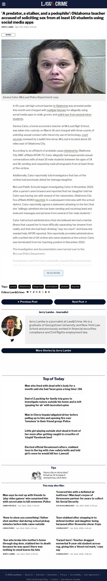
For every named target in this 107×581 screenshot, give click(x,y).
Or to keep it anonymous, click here (54, 476)
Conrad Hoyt (62, 528)
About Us (29, 575)
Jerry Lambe (7, 27)
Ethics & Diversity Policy (37, 579)
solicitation (52, 286)
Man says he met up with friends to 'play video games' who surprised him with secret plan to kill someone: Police (27, 498)
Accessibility (75, 575)
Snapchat (38, 286)
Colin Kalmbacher (65, 506)
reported (40, 200)
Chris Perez (8, 528)
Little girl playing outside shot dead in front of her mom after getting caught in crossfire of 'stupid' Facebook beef (53, 434)
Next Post (79, 301)
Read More (53, 273)
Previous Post (27, 301)
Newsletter (52, 575)
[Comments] (1, 30)
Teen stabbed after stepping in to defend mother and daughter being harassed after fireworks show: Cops (78, 521)
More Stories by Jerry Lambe (53, 350)
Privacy (63, 575)
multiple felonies (56, 110)
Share (8, 35)
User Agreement (91, 575)
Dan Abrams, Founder (70, 579)
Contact (54, 579)
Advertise (40, 575)
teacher (76, 286)
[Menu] (4, 4)
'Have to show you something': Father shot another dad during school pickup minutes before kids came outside (26, 521)
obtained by (71, 150)
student (65, 286)
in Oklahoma (60, 105)
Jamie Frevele (9, 506)
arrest (13, 286)
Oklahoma (24, 286)
